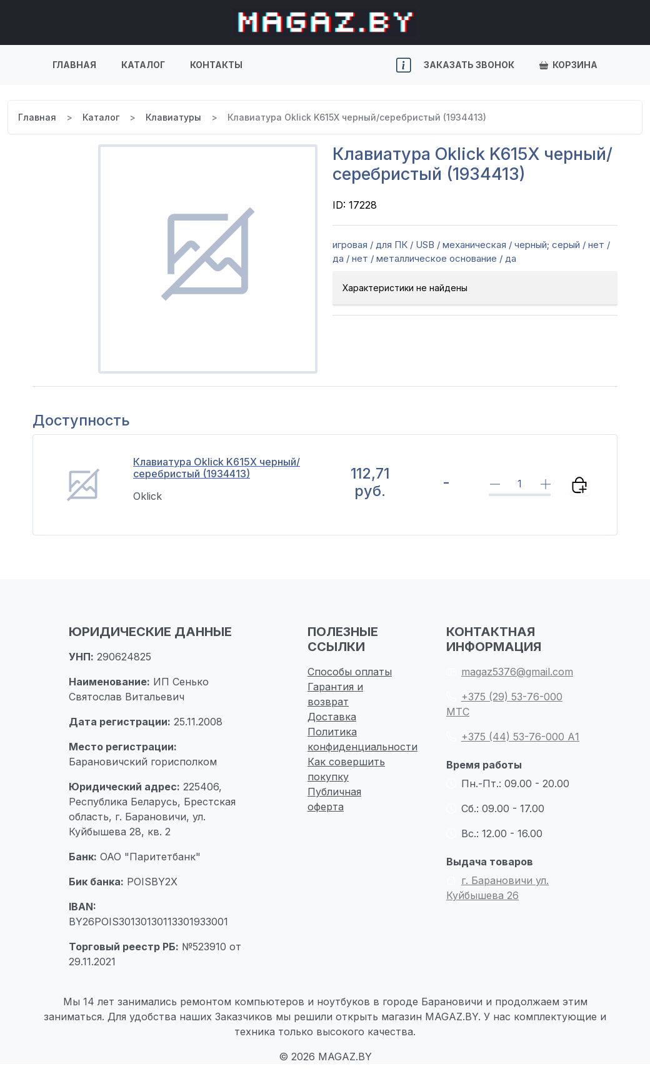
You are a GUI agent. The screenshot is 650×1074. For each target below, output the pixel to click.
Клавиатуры (173, 117)
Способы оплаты (350, 671)
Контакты (216, 64)
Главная (74, 64)
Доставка (332, 716)
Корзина (568, 64)
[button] (403, 65)
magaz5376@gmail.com (509, 671)
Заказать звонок (469, 64)
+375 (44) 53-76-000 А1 (512, 736)
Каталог (143, 64)
